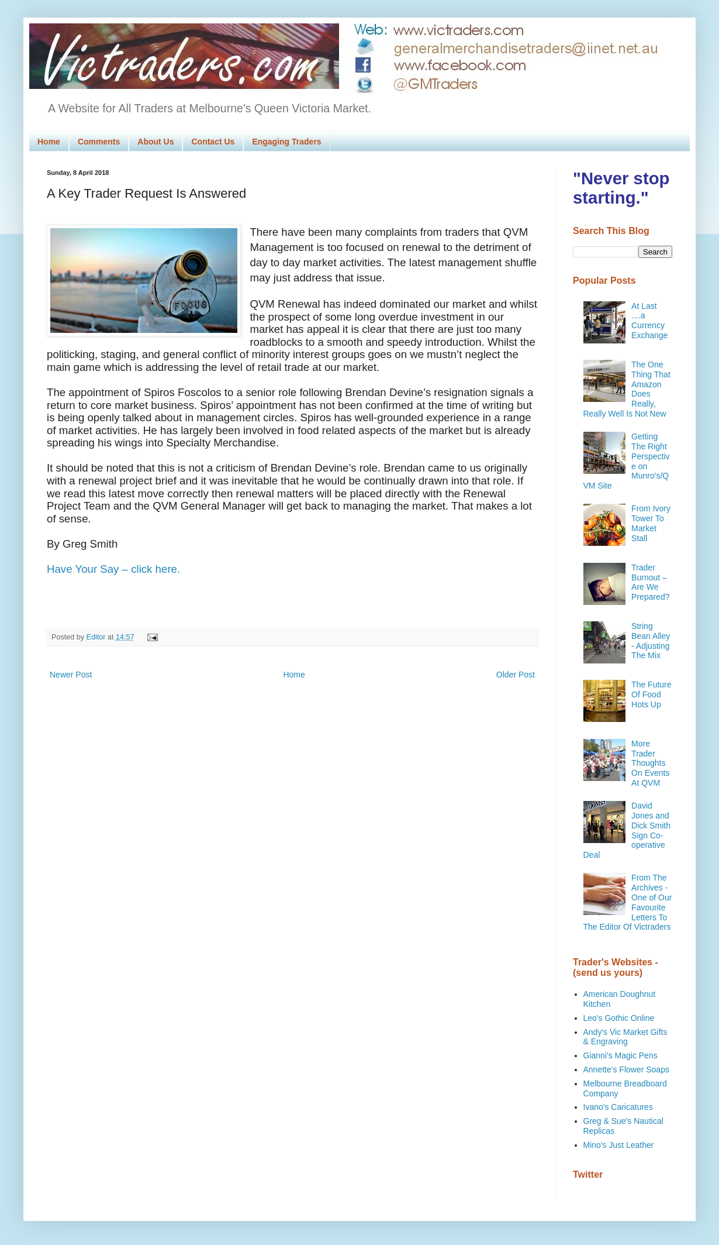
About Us (155, 141)
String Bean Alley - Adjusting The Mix (650, 640)
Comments (99, 141)
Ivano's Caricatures (618, 1107)
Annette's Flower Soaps (626, 1069)
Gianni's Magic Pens (620, 1055)
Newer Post (71, 674)
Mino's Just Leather (618, 1145)
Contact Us (212, 141)
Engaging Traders (286, 141)
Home (48, 141)
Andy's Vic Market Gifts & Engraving (625, 1037)
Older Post (515, 674)
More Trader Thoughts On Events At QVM (650, 763)
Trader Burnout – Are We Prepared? (650, 582)
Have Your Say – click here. (113, 569)
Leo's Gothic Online (619, 1018)
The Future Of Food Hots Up (651, 694)
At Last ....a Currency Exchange (649, 320)
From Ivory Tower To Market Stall (650, 523)
